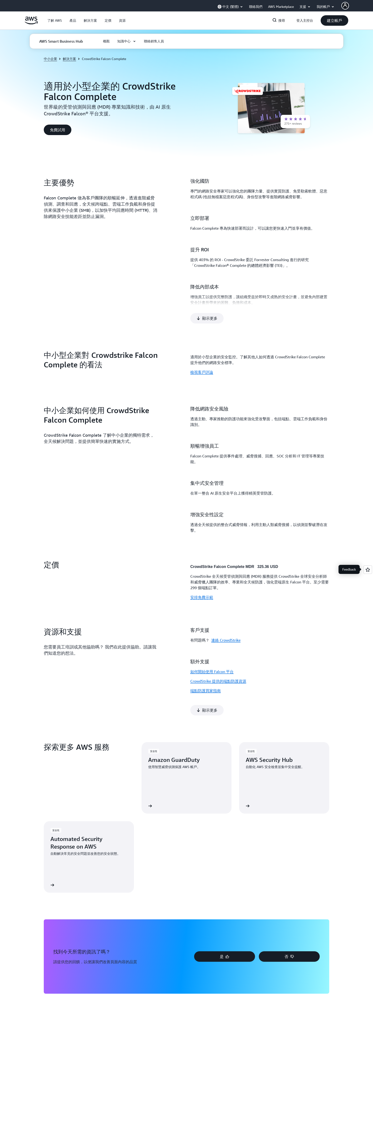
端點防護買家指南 (205, 672)
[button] (55, 20)
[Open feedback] (367, 569)
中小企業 (50, 59)
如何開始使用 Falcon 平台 (212, 653)
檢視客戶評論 (201, 354)
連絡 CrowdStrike (225, 622)
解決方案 (69, 59)
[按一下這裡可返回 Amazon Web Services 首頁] (31, 23)
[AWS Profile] (345, 6)
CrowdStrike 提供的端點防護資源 (218, 663)
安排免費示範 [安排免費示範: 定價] (201, 579)
